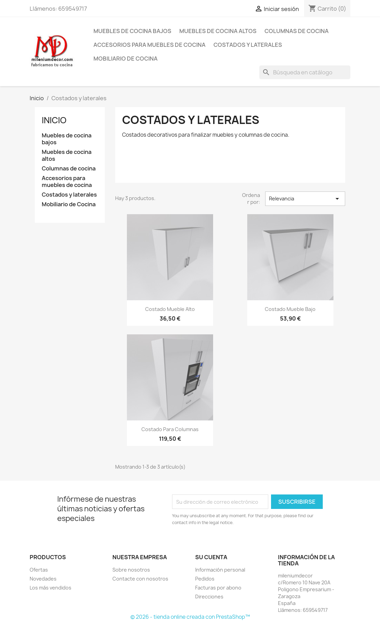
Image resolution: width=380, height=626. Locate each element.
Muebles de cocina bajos (132, 31)
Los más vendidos (50, 587)
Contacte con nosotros (140, 578)
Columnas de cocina (296, 31)
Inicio (54, 120)
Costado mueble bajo (290, 309)
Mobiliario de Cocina (125, 58)
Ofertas (39, 569)
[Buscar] (304, 72)
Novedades (43, 578)
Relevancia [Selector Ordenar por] (305, 199)
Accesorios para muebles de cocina (149, 45)
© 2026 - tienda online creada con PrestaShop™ (190, 616)
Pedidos (204, 578)
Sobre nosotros (131, 569)
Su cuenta (211, 557)
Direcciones (209, 596)
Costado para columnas (170, 429)
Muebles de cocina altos (218, 31)
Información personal (220, 569)
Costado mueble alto (170, 309)
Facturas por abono (218, 587)
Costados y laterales (247, 45)
